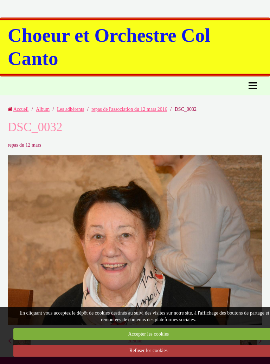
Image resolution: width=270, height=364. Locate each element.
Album (43, 109)
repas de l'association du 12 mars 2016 (129, 109)
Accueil (21, 109)
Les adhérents (70, 109)
